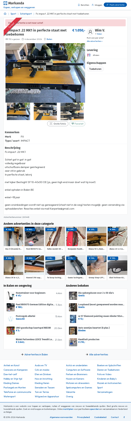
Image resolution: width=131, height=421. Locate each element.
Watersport (9, 396)
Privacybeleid (83, 417)
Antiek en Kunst (11, 365)
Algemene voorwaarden (61, 417)
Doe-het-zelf (10, 374)
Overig (69, 396)
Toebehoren (95, 68)
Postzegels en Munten (15, 387)
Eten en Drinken (43, 374)
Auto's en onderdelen (77, 365)
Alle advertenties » (94, 41)
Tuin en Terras (42, 392)
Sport (13, 13)
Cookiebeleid (100, 417)
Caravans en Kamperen (16, 369)
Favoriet (77, 123)
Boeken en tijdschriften (109, 365)
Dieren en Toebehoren (108, 369)
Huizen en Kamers (75, 378)
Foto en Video (104, 374)
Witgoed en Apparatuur (47, 396)
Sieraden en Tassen (45, 387)
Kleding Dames (11, 383)
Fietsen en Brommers (76, 374)
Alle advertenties (98, 354)
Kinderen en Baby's (107, 378)
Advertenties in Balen (36, 354)
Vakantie (70, 392)
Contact (115, 417)
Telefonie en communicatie (17, 392)
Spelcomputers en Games (79, 387)
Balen (49, 39)
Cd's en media (42, 369)
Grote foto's (58, 123)
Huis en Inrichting (43, 378)
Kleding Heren (42, 383)
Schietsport (26, 13)
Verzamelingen (105, 392)
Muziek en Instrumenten (109, 383)
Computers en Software (78, 369)
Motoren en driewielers (77, 383)
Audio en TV (41, 365)
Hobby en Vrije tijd (13, 378)
